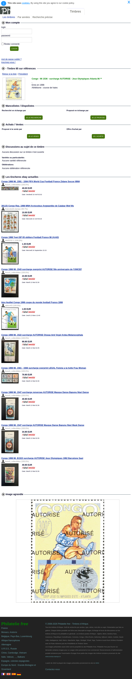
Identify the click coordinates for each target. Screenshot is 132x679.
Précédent (23, 74)
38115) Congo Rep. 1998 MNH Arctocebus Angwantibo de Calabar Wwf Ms (37, 206)
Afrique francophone (10, 640)
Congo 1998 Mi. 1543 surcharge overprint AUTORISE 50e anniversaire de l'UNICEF (41, 269)
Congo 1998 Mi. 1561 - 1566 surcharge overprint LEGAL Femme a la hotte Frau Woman (43, 368)
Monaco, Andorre (9, 632)
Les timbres (9, 17)
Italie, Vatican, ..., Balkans (13, 657)
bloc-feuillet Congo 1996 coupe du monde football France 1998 (32, 302)
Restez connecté (11, 44)
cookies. (26, 3)
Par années (24, 17)
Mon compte (123, 11)
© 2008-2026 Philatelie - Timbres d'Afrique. (67, 624)
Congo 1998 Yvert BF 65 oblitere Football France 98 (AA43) (30, 237)
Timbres (75, 11)
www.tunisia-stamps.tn (53, 656)
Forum (91, 11)
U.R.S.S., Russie (9, 648)
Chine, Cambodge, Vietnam (14, 653)
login (3, 27)
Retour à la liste (9, 74)
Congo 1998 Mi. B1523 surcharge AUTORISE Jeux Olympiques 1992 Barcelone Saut (42, 458)
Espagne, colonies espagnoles (15, 661)
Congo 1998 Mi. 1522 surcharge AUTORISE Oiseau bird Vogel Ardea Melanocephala (42, 335)
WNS (97, 663)
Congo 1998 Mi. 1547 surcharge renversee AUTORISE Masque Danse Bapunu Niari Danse (45, 392)
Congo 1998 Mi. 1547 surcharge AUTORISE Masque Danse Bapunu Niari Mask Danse (42, 425)
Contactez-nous (52, 669)
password (5, 35)
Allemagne (6, 644)
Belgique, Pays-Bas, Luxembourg (16, 636)
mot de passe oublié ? (11, 59)
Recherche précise (42, 17)
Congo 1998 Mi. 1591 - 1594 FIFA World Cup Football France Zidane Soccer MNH (40, 181)
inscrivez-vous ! (8, 62)
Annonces (105, 11)
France (4, 628)
